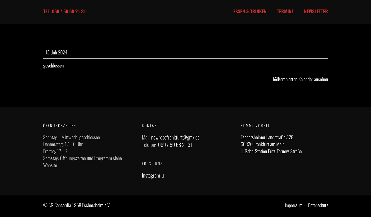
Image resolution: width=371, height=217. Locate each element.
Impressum (293, 205)
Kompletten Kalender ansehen (303, 79)
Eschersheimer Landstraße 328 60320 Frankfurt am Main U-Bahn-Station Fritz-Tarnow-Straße (271, 144)
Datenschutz (318, 205)
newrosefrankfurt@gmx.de (175, 137)
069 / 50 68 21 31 (175, 145)
